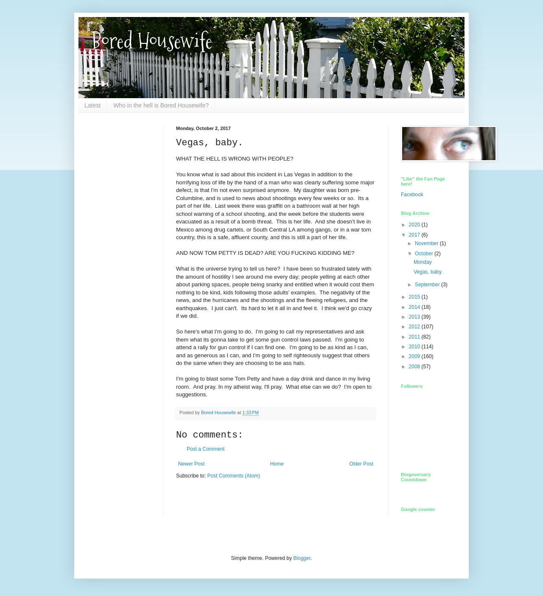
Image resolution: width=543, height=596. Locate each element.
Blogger (302, 558)
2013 (415, 317)
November (427, 243)
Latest (92, 105)
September (428, 285)
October (424, 254)
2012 (415, 327)
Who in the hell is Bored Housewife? (161, 105)
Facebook (412, 195)
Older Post (361, 464)
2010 (415, 347)
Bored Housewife (151, 41)
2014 (415, 307)
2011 (415, 337)
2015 (415, 297)
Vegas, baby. (428, 272)
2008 (415, 367)
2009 (415, 356)
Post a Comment (205, 449)
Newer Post (191, 464)
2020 (415, 225)
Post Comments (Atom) (233, 476)
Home (277, 464)
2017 (415, 235)
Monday (423, 262)
